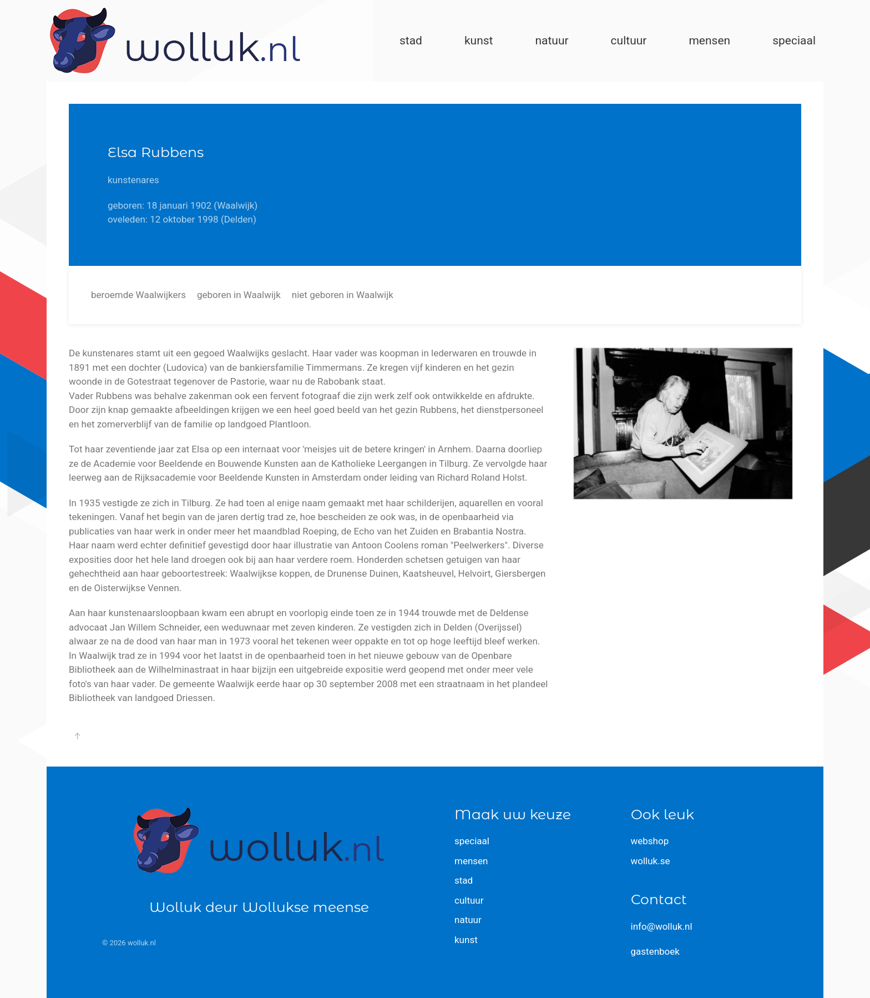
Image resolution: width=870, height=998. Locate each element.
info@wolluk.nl (661, 926)
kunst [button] (478, 40)
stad (463, 880)
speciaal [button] (794, 40)
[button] (77, 736)
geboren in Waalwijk (239, 294)
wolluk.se (650, 860)
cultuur (468, 900)
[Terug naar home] (175, 41)
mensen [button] (709, 40)
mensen (471, 860)
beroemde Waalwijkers (138, 294)
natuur (468, 919)
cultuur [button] (629, 40)
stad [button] (410, 40)
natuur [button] (551, 40)
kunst (466, 939)
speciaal (471, 840)
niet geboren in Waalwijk (342, 294)
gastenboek (655, 951)
